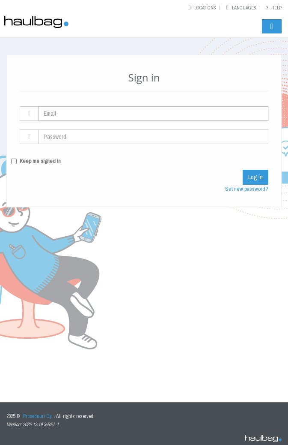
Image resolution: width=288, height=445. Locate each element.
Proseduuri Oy (37, 416)
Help (273, 8)
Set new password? (246, 188)
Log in (255, 177)
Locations (205, 8)
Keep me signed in (40, 161)
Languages (244, 8)
